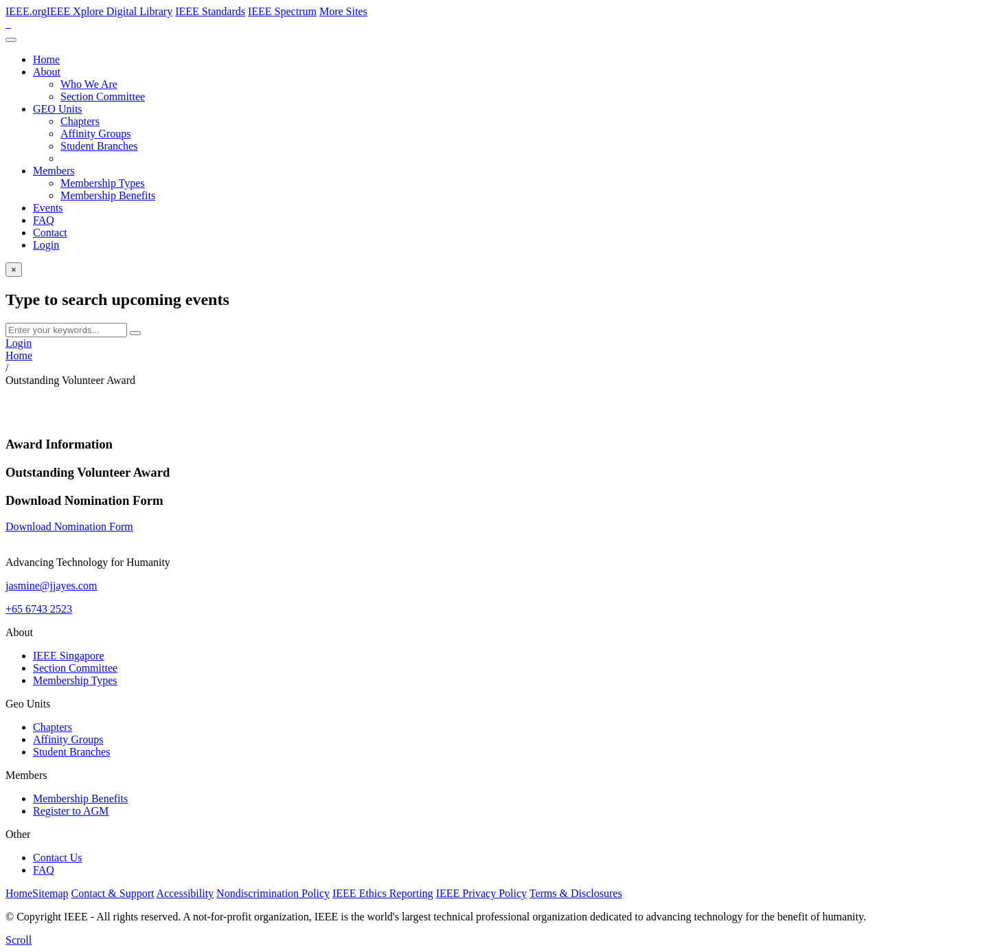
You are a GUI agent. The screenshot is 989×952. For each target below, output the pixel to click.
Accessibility (185, 893)
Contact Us (57, 857)
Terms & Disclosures (576, 893)
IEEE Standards (210, 11)
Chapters (80, 121)
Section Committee (102, 96)
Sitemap (50, 893)
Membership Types (102, 183)
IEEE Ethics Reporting (382, 893)
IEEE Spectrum (282, 11)
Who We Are (88, 84)
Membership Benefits (107, 195)
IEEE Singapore (68, 655)
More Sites (343, 11)
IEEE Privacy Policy (481, 893)
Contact (50, 232)
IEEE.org (26, 11)
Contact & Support (113, 893)
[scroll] (18, 940)
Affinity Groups (95, 133)
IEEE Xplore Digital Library (110, 11)
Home (46, 59)
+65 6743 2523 (38, 609)
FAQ (43, 220)
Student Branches (98, 146)
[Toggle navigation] (10, 40)
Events (48, 208)
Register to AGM (71, 811)
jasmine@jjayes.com (51, 585)
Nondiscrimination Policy (273, 893)
